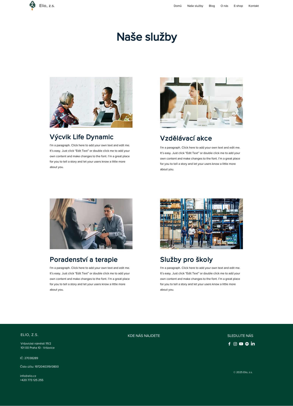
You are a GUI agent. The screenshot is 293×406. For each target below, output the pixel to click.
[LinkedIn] (252, 343)
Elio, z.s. (47, 5)
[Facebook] (229, 343)
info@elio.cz (28, 375)
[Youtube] (241, 343)
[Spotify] (247, 343)
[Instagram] (235, 343)
